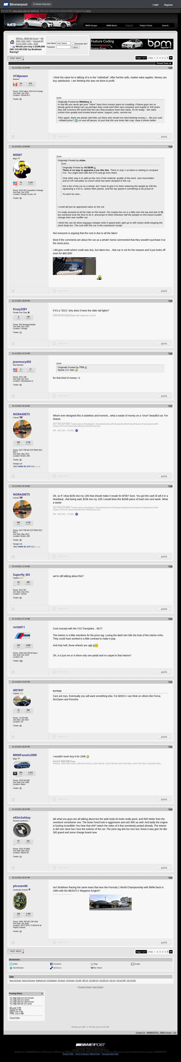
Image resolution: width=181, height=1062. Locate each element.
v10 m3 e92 (131, 981)
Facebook (57, 964)
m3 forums (70, 981)
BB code (13, 1008)
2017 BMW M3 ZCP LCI (23, 466)
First (150, 58)
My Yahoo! (98, 968)
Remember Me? (79, 44)
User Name (51, 43)
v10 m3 (112, 981)
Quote (164, 137)
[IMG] (12, 1012)
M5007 (17, 155)
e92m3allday (21, 817)
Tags (11, 977)
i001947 (18, 690)
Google (137, 964)
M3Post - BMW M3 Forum (27, 38)
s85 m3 (85, 981)
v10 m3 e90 (120, 981)
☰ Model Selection (42, 4)
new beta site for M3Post (26, 11)
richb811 (19, 627)
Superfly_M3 (21, 575)
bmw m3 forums (28, 981)
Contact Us (140, 1033)
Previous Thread (84, 987)
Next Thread (98, 987)
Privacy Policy (68, 1054)
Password (51, 47)
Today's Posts (146, 25)
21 (21, 661)
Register (168, 5)
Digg (96, 964)
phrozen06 (20, 886)
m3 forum (61, 981)
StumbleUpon (18, 968)
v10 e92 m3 (103, 981)
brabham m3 (41, 981)
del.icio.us (57, 968)
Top (174, 1033)
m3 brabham (52, 981)
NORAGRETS (21, 414)
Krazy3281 (20, 309)
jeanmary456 (22, 362)
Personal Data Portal (110, 1054)
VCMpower (20, 76)
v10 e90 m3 (93, 981)
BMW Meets (112, 25)
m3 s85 (78, 981)
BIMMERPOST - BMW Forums (159, 1033)
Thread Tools (162, 63)
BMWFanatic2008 (25, 755)
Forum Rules (15, 1018)
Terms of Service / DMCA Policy (87, 1054)
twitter (15, 964)
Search (165, 25)
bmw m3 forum (15, 981)
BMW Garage (91, 25)
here (88, 11)
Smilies (12, 1010)
